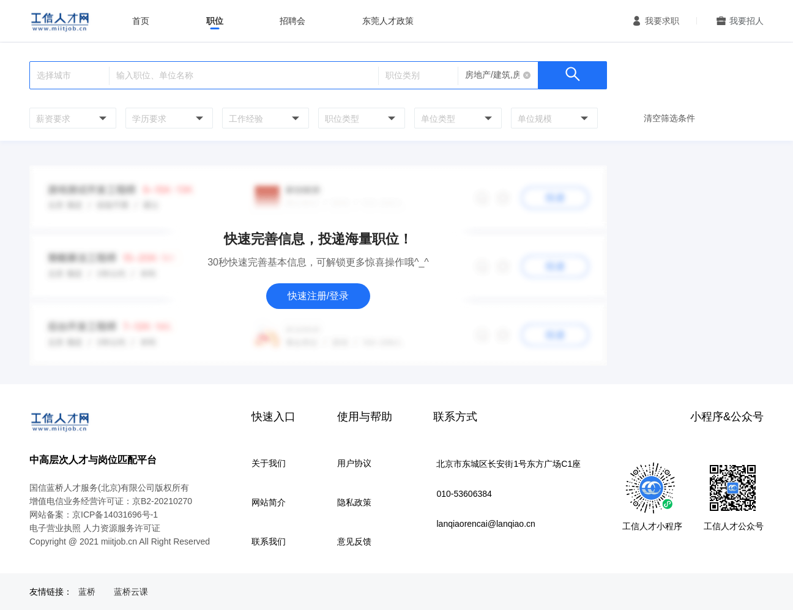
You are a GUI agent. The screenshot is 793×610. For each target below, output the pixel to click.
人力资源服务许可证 (121, 528)
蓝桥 (86, 592)
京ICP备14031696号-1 (115, 514)
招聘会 (292, 21)
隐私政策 (354, 502)
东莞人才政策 (388, 21)
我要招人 (746, 21)
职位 (214, 21)
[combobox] (71, 118)
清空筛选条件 (669, 118)
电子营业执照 (55, 528)
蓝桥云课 (131, 592)
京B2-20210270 (162, 501)
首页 (140, 21)
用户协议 (354, 463)
